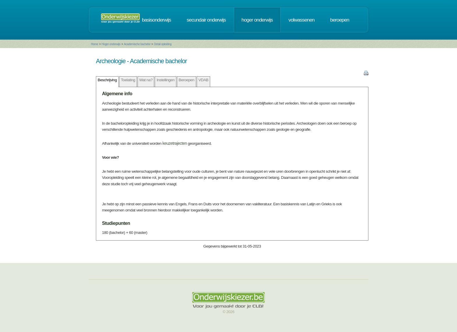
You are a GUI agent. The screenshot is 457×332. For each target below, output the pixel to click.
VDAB (203, 80)
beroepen (339, 20)
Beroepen (186, 80)
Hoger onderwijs (110, 44)
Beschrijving (107, 80)
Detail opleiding (162, 44)
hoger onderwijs (257, 20)
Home (94, 44)
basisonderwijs (156, 20)
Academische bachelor (137, 44)
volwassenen (301, 20)
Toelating (128, 80)
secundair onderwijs (206, 20)
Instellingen (165, 80)
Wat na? (146, 80)
